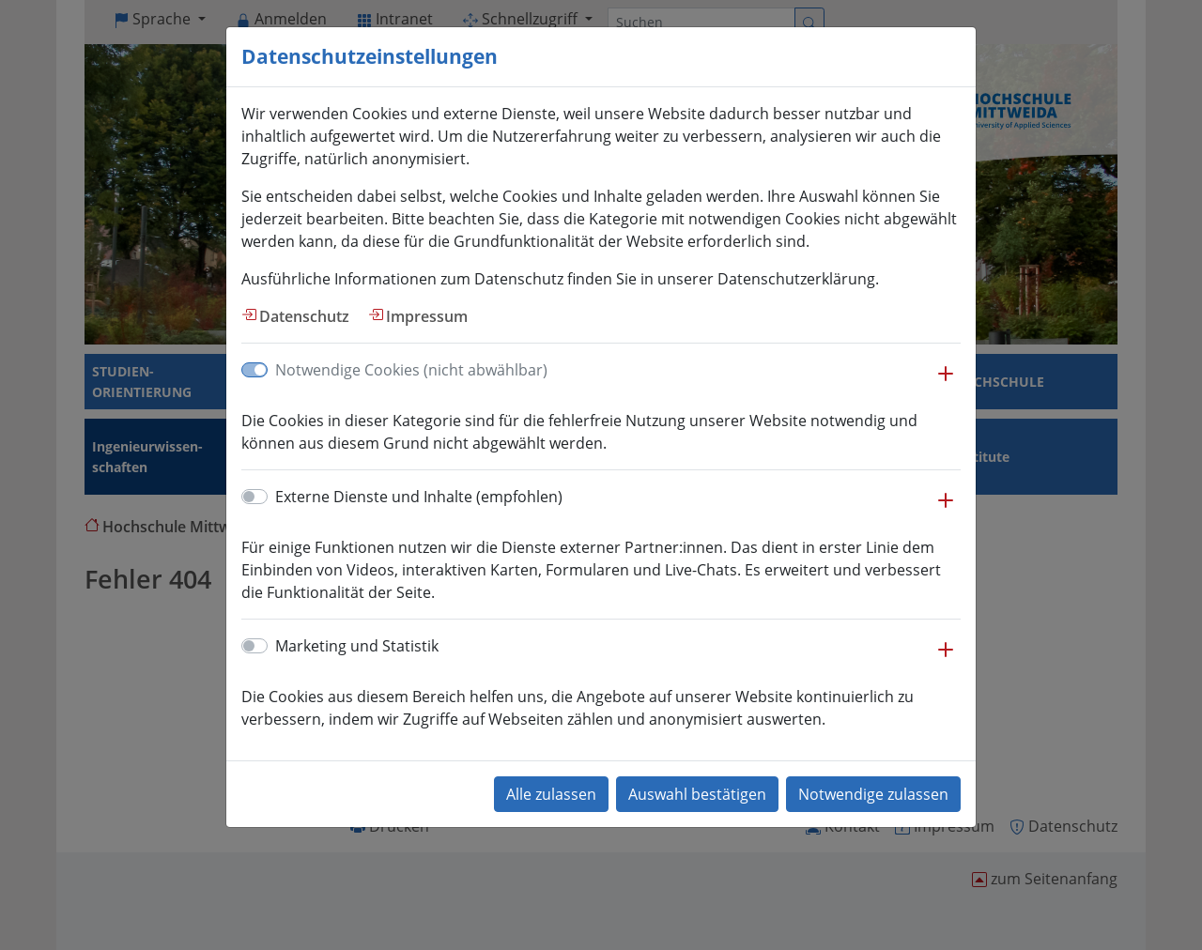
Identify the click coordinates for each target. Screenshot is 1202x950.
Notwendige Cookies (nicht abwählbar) (411, 370)
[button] (946, 383)
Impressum (427, 316)
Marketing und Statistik (357, 646)
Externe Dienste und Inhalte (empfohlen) (418, 496)
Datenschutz (304, 316)
